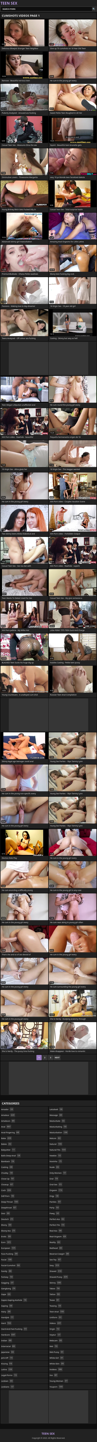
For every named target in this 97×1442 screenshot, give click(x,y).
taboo (55, 1288)
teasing (56, 1306)
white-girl (57, 1358)
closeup (7, 1184)
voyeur (55, 1335)
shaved (56, 1271)
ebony (6, 1225)
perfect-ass (57, 1219)
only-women (58, 1173)
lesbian (7, 1381)
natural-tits (58, 1150)
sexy (55, 1265)
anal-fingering (10, 1132)
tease (55, 1300)
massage (56, 1115)
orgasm (56, 1190)
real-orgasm (58, 1236)
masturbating (58, 1127)
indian (6, 1340)
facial (6, 1260)
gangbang (8, 1288)
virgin (55, 1329)
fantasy (7, 1277)
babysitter (8, 1150)
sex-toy (55, 1260)
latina (7, 1369)
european (8, 1248)
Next (57, 1057)
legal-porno (9, 1375)
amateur (8, 1115)
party (54, 1208)
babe (6, 1138)
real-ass (56, 1231)
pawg (55, 1213)
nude (55, 1167)
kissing (7, 1364)
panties (55, 1202)
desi (5, 1213)
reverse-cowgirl (59, 1254)
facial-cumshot (10, 1265)
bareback (8, 1161)
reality (55, 1242)
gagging (7, 1283)
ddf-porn (7, 1196)
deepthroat (9, 1208)
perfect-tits (57, 1225)
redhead (56, 1248)
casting (7, 1167)
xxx (54, 1375)
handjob (7, 1317)
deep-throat (10, 1202)
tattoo (55, 1294)
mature (55, 1138)
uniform (56, 1317)
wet (54, 1346)
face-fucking (9, 1254)
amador (7, 1109)
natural (56, 1144)
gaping (7, 1306)
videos (56, 1323)
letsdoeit (56, 1109)
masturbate (57, 1121)
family (6, 1271)
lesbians (7, 1387)
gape (6, 1294)
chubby (7, 1173)
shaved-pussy (59, 1277)
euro (6, 1242)
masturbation (59, 1132)
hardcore (8, 1335)
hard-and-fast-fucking (14, 1329)
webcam (56, 1340)
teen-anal (57, 1312)
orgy (54, 1196)
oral (54, 1179)
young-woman (59, 1381)
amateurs (8, 1121)
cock (6, 1190)
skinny (56, 1283)
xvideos (56, 1369)
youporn (56, 1387)
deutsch (7, 1219)
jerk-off (7, 1358)
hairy (6, 1312)
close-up (7, 1179)
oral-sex (56, 1184)
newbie (55, 1156)
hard (6, 1323)
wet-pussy (57, 1352)
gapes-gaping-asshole (14, 1300)
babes (6, 1144)
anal (6, 1127)
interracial (8, 1346)
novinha (56, 1161)
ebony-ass (8, 1231)
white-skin (57, 1364)
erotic (6, 1236)
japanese (7, 1352)
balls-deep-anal (11, 1156)
